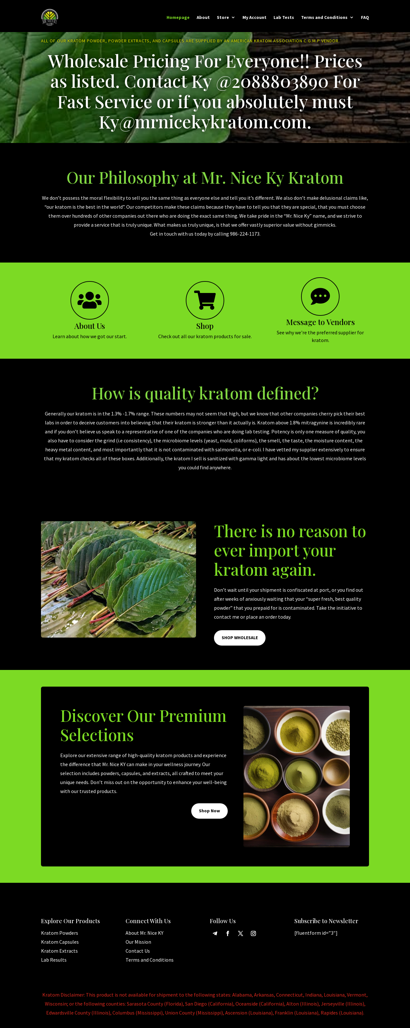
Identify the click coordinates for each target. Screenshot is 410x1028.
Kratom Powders (59, 935)
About (203, 17)
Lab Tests (284, 17)
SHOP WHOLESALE (240, 640)
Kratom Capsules (60, 944)
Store (223, 17)
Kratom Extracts (59, 953)
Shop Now (209, 813)
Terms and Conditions (324, 17)
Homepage (178, 17)
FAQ (365, 17)
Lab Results (54, 962)
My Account (254, 17)
